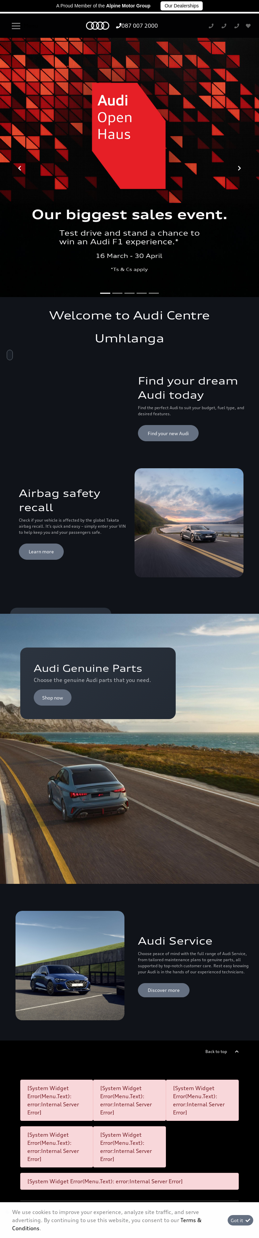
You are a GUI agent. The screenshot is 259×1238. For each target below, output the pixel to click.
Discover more (164, 812)
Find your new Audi (168, 255)
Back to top (216, 872)
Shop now (52, 519)
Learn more (41, 373)
